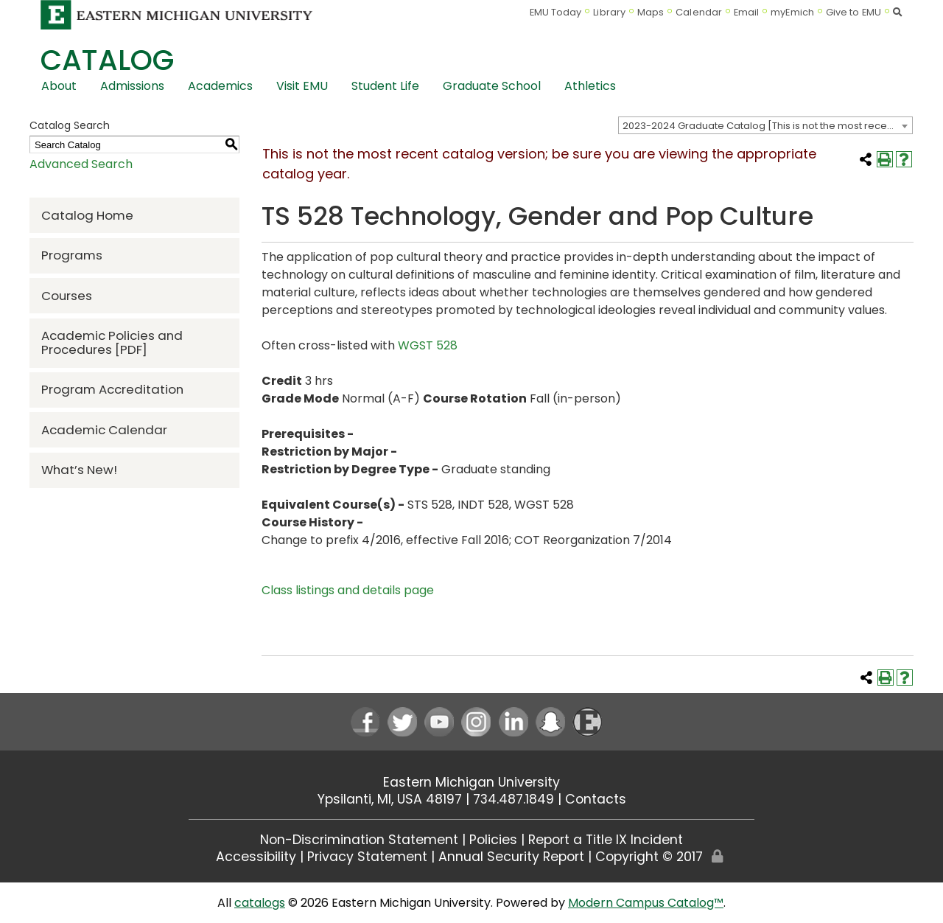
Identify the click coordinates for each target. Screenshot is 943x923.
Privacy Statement (367, 856)
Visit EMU (302, 85)
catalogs (259, 902)
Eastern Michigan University (471, 782)
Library (609, 12)
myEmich (792, 12)
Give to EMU (853, 12)
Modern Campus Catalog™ (645, 902)
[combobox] (765, 125)
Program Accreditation (112, 389)
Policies (493, 840)
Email (747, 12)
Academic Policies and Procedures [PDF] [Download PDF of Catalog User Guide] (112, 342)
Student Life (385, 85)
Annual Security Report (511, 856)
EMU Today (556, 12)
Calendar (699, 12)
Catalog (107, 60)
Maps (650, 12)
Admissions (132, 85)
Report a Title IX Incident (605, 840)
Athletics (590, 85)
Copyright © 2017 (649, 856)
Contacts (595, 799)
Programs (71, 255)
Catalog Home (87, 215)
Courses (66, 295)
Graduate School (492, 85)
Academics (220, 85)
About (59, 85)
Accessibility (256, 856)
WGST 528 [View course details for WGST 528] (428, 345)
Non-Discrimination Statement (359, 840)
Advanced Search (81, 164)
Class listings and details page (348, 590)
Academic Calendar (104, 430)
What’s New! (79, 469)
